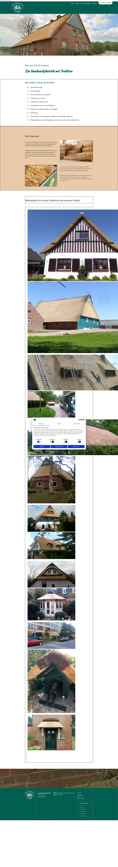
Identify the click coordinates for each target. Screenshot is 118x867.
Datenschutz (80, 798)
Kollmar (82, 807)
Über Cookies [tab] (77, 423)
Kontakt (94, 3)
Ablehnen (42, 446)
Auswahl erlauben (59, 446)
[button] (105, 2)
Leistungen (86, 3)
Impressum (80, 795)
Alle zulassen (76, 446)
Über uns (79, 3)
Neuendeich (83, 813)
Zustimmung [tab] (41, 423)
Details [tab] (59, 423)
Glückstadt (83, 811)
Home (72, 3)
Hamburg (83, 815)
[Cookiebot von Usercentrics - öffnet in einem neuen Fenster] (79, 420)
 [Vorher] (25, 207)
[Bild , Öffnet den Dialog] (51, 272)
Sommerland (83, 809)
